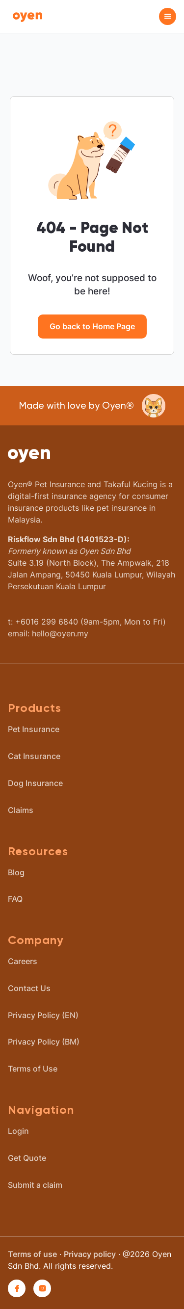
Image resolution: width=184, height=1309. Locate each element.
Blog (16, 872)
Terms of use (32, 1254)
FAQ (15, 899)
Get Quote (27, 1158)
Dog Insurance (35, 783)
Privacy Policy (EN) (43, 1015)
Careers (22, 961)
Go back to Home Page (92, 326)
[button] (167, 16)
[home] (25, 16)
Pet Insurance (33, 729)
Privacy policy (90, 1254)
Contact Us (29, 988)
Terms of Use (32, 1068)
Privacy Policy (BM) (43, 1042)
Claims (20, 810)
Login (18, 1131)
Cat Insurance (34, 756)
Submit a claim (35, 1185)
